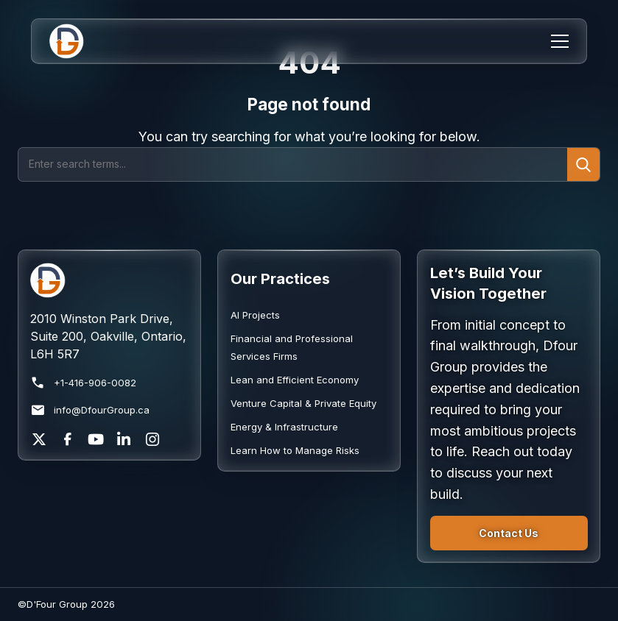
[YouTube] (96, 439)
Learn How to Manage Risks (295, 450)
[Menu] (560, 41)
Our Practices (280, 278)
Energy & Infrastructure (284, 427)
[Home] (76, 41)
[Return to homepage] (109, 280)
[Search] (292, 164)
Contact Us (508, 533)
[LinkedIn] (124, 439)
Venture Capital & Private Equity (303, 403)
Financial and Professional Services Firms (292, 347)
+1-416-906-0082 (83, 383)
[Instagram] (152, 439)
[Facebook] (68, 439)
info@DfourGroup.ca (90, 410)
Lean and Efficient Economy (295, 380)
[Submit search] (583, 164)
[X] (39, 439)
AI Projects (255, 315)
